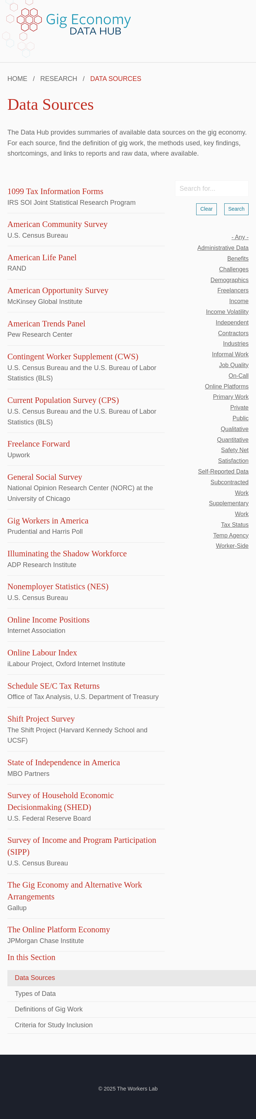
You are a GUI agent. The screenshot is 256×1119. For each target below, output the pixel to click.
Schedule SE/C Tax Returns (53, 686)
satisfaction (233, 461)
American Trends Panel (46, 323)
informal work (230, 354)
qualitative (235, 429)
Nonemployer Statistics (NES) (58, 586)
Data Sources (35, 977)
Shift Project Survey (41, 718)
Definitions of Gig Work (49, 1009)
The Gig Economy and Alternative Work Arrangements (74, 890)
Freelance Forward (38, 443)
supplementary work (229, 508)
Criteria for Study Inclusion (54, 1025)
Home (17, 78)
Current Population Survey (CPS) (63, 400)
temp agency (231, 535)
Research (58, 78)
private (239, 407)
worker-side (232, 546)
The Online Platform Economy (58, 929)
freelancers (233, 290)
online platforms (227, 386)
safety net (235, 450)
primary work (231, 397)
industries (236, 343)
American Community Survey (57, 224)
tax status (235, 525)
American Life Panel (41, 257)
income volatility (227, 312)
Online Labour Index (42, 652)
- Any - (240, 237)
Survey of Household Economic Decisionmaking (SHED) (60, 801)
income (239, 301)
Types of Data (35, 993)
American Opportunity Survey (58, 290)
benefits (238, 258)
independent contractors (232, 327)
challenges (234, 269)
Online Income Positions (48, 619)
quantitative (233, 440)
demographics (230, 280)
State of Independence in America (63, 762)
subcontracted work (230, 487)
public (240, 418)
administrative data (223, 248)
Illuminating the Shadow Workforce (67, 553)
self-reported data (223, 471)
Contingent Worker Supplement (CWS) (73, 356)
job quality (234, 365)
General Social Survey (44, 477)
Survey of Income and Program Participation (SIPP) (81, 846)
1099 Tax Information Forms (55, 191)
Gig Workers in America (48, 520)
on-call (239, 376)
